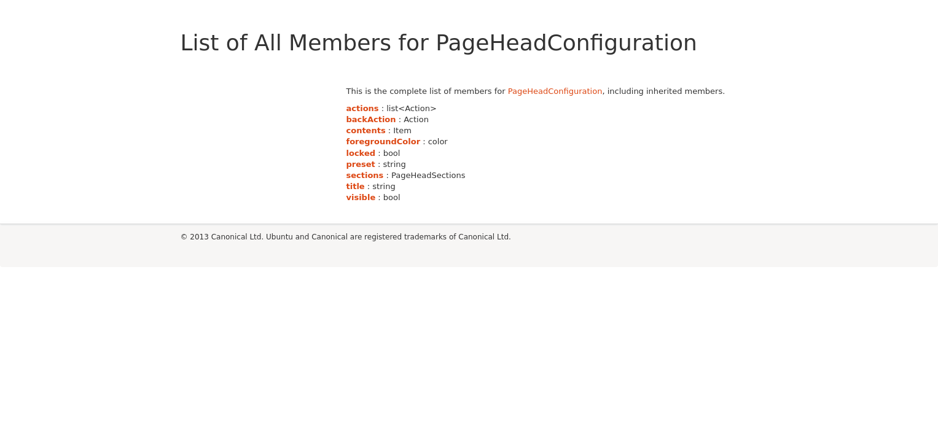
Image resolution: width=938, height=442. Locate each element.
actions (362, 108)
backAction (371, 119)
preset (360, 164)
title (355, 186)
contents (366, 130)
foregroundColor (383, 141)
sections (365, 175)
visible (361, 197)
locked (361, 153)
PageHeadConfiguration (555, 91)
